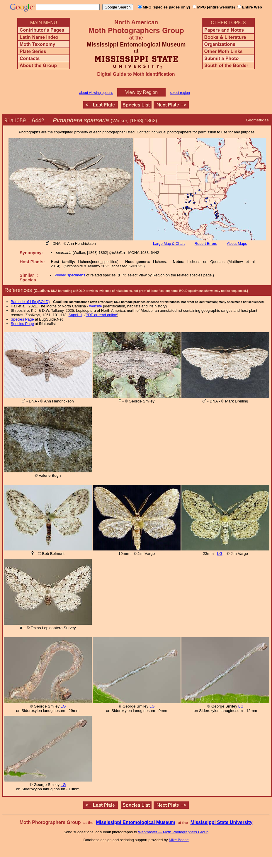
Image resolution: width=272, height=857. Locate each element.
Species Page (22, 319)
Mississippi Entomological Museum (135, 822)
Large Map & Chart (169, 243)
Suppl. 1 (75, 315)
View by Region (141, 92)
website (95, 306)
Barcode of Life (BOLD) (30, 302)
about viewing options (96, 93)
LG (219, 553)
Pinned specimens (70, 275)
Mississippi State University (222, 822)
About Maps (237, 243)
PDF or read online (101, 315)
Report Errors (206, 243)
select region (180, 93)
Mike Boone (179, 840)
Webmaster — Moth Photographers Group (173, 832)
